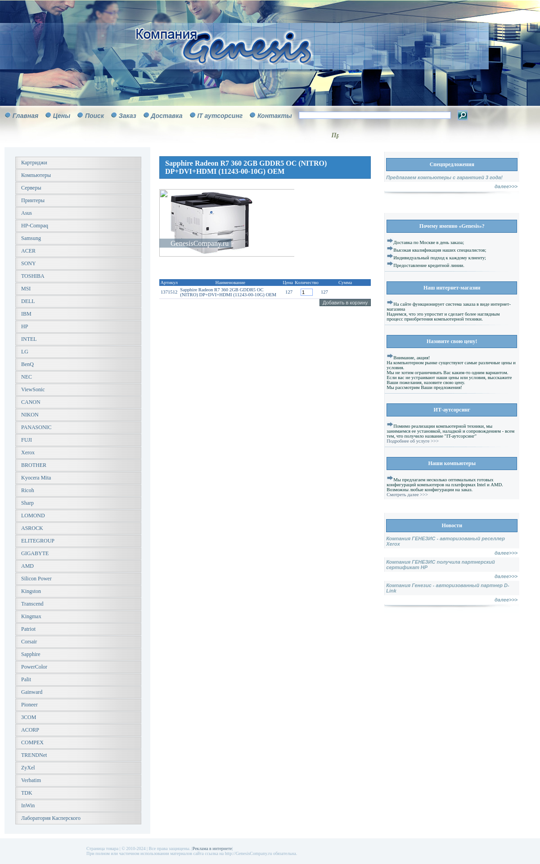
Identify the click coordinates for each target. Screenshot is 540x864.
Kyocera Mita (36, 478)
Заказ (127, 115)
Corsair (29, 641)
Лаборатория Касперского (51, 818)
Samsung (31, 238)
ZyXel (28, 767)
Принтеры (33, 200)
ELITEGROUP (37, 541)
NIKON (30, 415)
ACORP (30, 730)
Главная (26, 115)
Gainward (31, 692)
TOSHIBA (33, 276)
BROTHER (33, 465)
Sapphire (30, 654)
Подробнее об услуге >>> (413, 441)
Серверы (31, 188)
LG (24, 351)
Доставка (166, 115)
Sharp (27, 503)
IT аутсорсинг (220, 115)
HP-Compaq (34, 225)
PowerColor (34, 667)
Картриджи (34, 162)
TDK (26, 793)
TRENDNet (34, 755)
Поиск (94, 115)
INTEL (29, 339)
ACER (28, 251)
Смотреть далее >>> (407, 494)
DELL (28, 301)
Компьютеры (36, 175)
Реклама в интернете (212, 848)
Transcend (32, 604)
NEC (26, 377)
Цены (61, 115)
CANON (30, 402)
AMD (27, 566)
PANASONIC (36, 427)
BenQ (27, 364)
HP (24, 326)
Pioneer (29, 704)
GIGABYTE (35, 553)
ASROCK (32, 528)
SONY (28, 263)
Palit (26, 679)
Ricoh (27, 490)
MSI (26, 288)
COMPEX (32, 742)
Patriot (28, 629)
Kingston (31, 591)
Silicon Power (36, 578)
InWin (28, 805)
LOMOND (33, 515)
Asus (26, 213)
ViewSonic (33, 389)
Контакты (274, 115)
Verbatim (31, 780)
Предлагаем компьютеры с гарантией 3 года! (444, 177)
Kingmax (31, 616)
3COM (28, 717)
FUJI (26, 440)
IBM (26, 314)
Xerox (28, 452)
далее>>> (506, 186)
